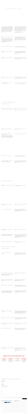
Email (1, 393)
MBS (4, 381)
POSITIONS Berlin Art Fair (17, 359)
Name (1, 391)
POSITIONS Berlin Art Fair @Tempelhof (24, 359)
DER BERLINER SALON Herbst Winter (11, 359)
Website (1, 395)
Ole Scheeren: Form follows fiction (4, 359)
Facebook (15, 401)
